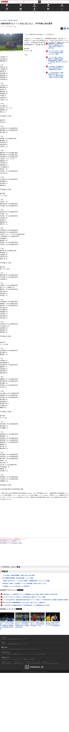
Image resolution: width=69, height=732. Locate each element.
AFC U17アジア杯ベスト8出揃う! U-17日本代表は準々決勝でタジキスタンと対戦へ (22, 622)
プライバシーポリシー (36, 720)
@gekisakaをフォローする (54, 101)
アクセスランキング (13, 718)
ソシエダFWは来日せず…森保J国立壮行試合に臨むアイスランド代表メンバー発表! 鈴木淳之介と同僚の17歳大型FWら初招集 (23, 627)
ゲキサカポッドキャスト (34, 708)
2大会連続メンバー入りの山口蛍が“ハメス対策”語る (16, 609)
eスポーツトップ (23, 713)
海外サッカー (19, 698)
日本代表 (3, 698)
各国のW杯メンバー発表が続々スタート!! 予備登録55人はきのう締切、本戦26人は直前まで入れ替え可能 (23, 618)
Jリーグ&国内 (8, 698)
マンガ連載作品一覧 (15, 713)
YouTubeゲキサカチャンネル (7, 708)
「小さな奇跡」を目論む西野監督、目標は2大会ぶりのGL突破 (19, 595)
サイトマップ (22, 720)
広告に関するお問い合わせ (7, 722)
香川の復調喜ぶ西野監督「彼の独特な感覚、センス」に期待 (18, 597)
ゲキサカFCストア (5, 718)
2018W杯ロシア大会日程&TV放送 (12, 563)
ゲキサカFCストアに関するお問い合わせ (50, 722)
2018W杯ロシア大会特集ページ (11, 560)
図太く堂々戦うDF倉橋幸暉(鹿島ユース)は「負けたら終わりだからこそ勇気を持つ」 (23, 631)
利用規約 (28, 720)
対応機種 (3, 720)
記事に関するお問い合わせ (19, 722)
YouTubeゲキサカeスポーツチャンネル (21, 708)
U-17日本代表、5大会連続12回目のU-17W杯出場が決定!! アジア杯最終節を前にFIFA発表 (23, 636)
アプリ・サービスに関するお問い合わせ (33, 722)
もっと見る (21, 613)
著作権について (10, 720)
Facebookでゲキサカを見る (55, 105)
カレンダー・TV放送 (22, 718)
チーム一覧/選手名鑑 (31, 718)
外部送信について (45, 720)
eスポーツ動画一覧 (41, 713)
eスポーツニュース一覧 (32, 713)
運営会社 (16, 720)
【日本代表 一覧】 (11, 29)
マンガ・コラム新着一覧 (6, 713)
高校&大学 (14, 698)
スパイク (25, 698)
